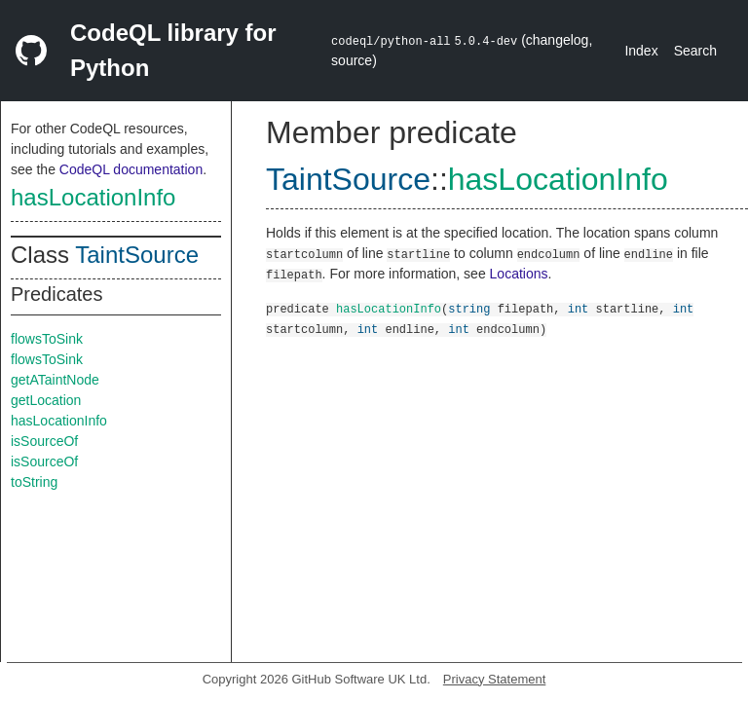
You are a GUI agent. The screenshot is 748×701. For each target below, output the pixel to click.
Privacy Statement (494, 679)
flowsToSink (47, 339)
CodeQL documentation (131, 169)
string (469, 308)
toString (34, 482)
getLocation (46, 400)
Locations (519, 273)
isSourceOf (44, 441)
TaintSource (137, 254)
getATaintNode (55, 379)
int (578, 308)
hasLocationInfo (93, 197)
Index (640, 50)
